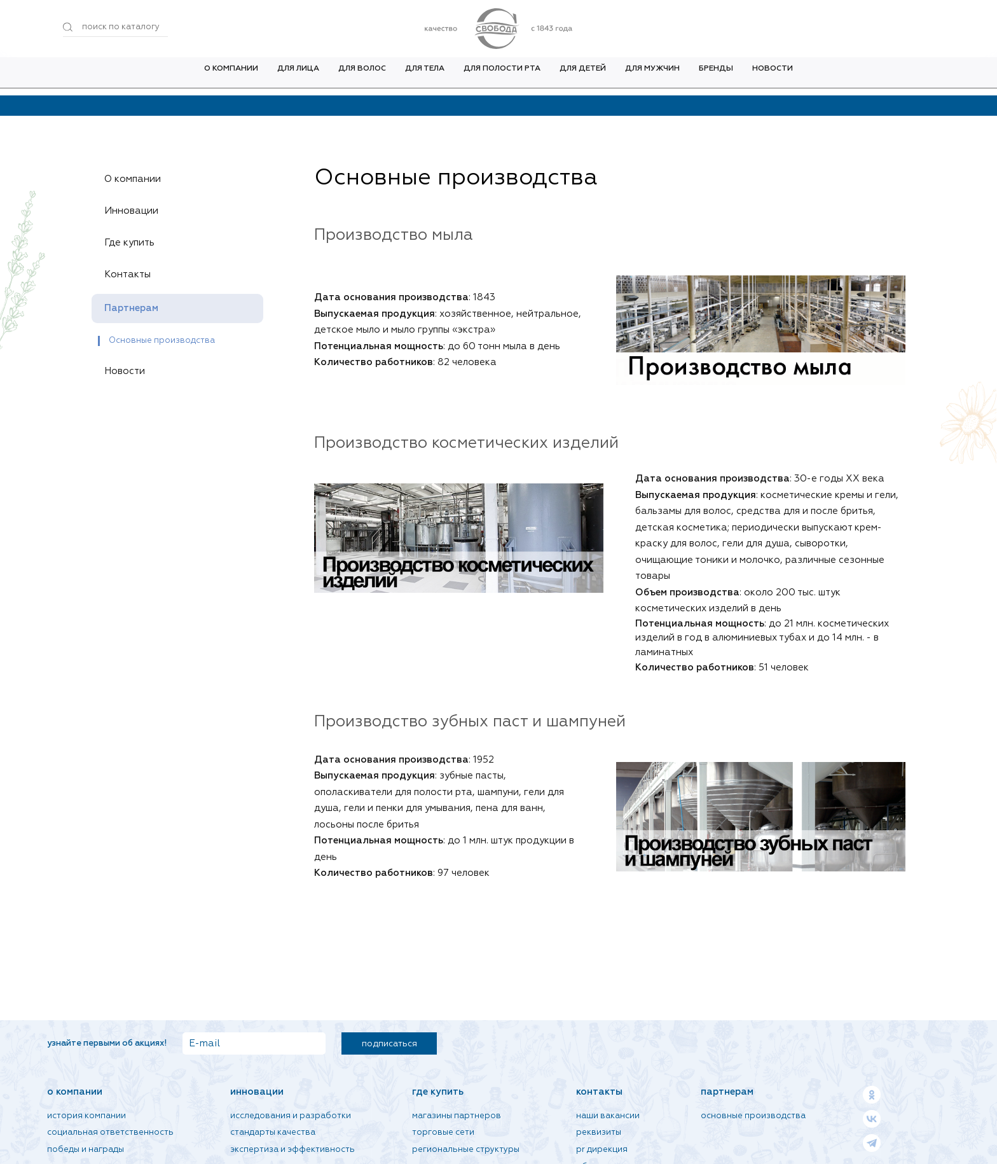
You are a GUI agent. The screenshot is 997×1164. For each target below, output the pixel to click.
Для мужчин (652, 76)
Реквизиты (598, 1132)
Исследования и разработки (290, 1116)
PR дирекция (602, 1150)
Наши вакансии (608, 1116)
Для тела (424, 76)
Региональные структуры (465, 1150)
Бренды (716, 76)
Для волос (362, 76)
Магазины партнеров (456, 1116)
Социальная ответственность (110, 1132)
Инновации (136, 211)
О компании (231, 76)
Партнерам (136, 308)
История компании (86, 1116)
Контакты (132, 275)
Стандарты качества (272, 1132)
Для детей (583, 76)
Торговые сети (443, 1132)
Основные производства (162, 340)
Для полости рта (502, 76)
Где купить (134, 243)
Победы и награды (85, 1150)
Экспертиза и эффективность (292, 1150)
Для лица (298, 76)
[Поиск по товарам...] (115, 27)
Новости (772, 76)
